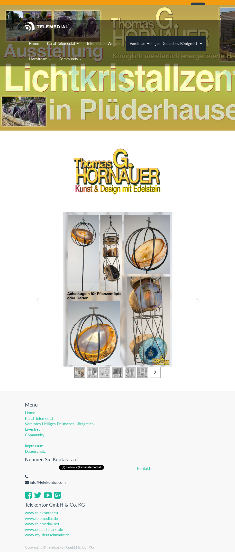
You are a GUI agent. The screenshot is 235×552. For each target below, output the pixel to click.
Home (30, 412)
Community (34, 434)
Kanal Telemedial (39, 418)
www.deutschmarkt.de (44, 529)
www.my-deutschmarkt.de (47, 535)
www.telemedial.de (41, 518)
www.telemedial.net (42, 523)
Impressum (34, 445)
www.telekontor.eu (41, 512)
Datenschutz (35, 451)
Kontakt (143, 468)
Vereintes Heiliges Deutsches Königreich (59, 423)
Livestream (34, 429)
